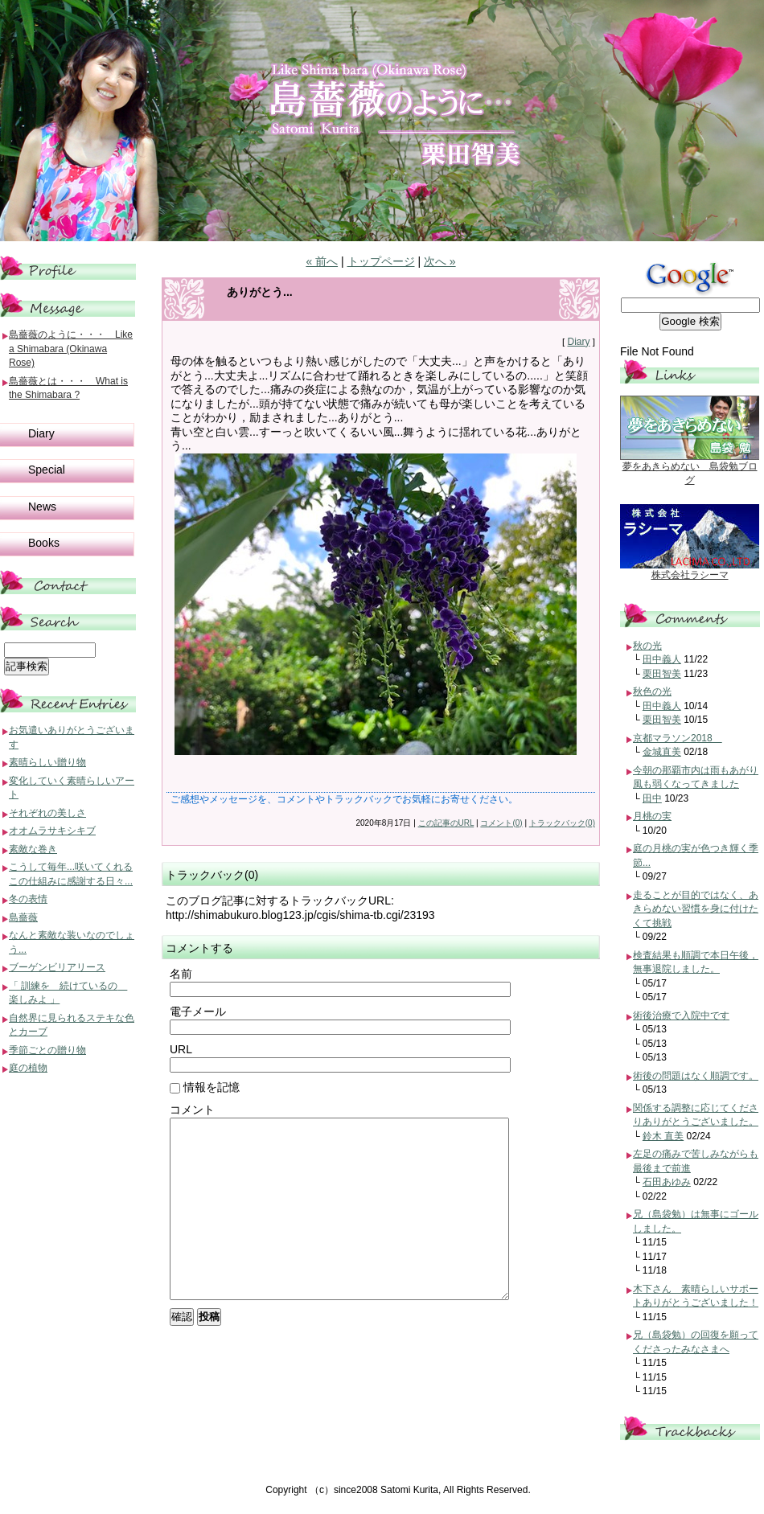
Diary (578, 341)
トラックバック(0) (562, 823)
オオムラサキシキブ (52, 830)
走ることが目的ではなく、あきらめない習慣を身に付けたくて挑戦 (695, 909)
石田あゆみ (667, 1182)
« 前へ (322, 261)
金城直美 (662, 751)
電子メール (198, 1011)
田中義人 (662, 659)
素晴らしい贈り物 (47, 762)
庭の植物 (28, 1067)
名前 (181, 973)
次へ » (440, 261)
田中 (652, 798)
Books (44, 542)
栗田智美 (662, 673)
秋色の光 (652, 691)
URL (181, 1049)
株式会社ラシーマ (690, 575)
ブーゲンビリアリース (57, 967)
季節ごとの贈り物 (47, 1050)
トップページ (381, 261)
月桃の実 (652, 816)
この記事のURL (446, 823)
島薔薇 (23, 917)
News (42, 506)
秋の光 (647, 645)
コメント (192, 1109)
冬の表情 (28, 899)
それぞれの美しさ (47, 813)
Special (46, 469)
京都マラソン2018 (677, 738)
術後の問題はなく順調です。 (695, 1075)
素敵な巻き (33, 849)
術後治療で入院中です (681, 1015)
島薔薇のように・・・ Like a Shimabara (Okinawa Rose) (71, 348)
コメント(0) (501, 823)
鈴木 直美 (663, 1136)
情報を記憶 (205, 1087)
